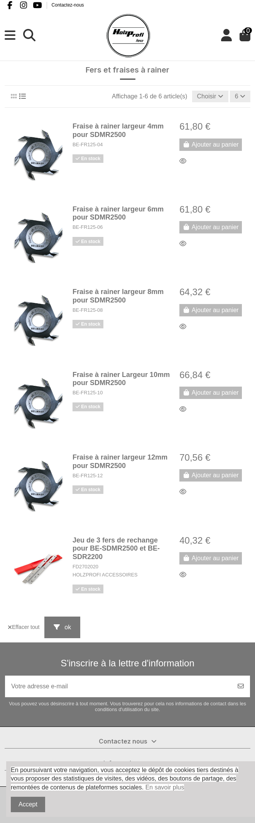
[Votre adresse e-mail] (118, 686)
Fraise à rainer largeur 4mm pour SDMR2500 (118, 130)
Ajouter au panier (210, 144)
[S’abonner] (240, 686)
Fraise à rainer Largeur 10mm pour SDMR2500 (121, 379)
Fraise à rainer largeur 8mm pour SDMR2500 (118, 296)
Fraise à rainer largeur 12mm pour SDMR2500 (120, 461)
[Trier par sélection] (210, 96)
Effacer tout (23, 627)
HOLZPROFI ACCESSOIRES (105, 575)
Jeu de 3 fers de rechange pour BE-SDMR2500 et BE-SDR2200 (116, 548)
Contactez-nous (68, 5)
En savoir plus (164, 787)
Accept (28, 804)
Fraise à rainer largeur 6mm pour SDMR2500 (118, 213)
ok (62, 627)
